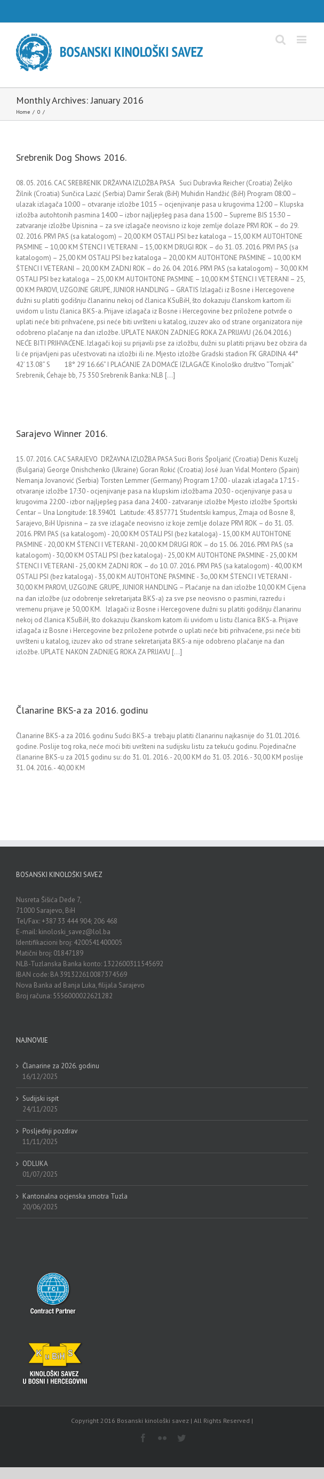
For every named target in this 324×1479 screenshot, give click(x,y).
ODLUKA (35, 1163)
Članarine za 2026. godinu (60, 1065)
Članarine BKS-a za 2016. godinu (82, 710)
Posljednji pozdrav (49, 1131)
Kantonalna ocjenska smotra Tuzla (75, 1196)
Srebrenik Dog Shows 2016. (71, 157)
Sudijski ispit (40, 1098)
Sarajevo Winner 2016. (61, 433)
